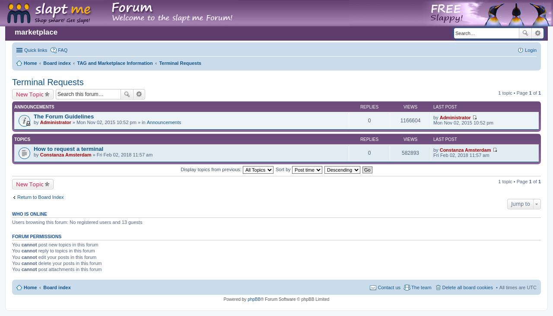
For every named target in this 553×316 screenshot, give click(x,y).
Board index (57, 287)
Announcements (164, 122)
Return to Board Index (40, 197)
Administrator (55, 122)
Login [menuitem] (531, 50)
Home (30, 287)
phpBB (254, 299)
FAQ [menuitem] (62, 50)
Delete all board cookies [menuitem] (467, 287)
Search (525, 33)
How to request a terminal (68, 149)
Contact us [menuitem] (389, 287)
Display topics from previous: (227, 169)
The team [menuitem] (421, 287)
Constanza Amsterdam (66, 154)
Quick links (35, 50)
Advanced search (537, 33)
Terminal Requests (48, 82)
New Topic (30, 94)
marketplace (36, 32)
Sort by (299, 169)
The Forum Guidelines (64, 116)
